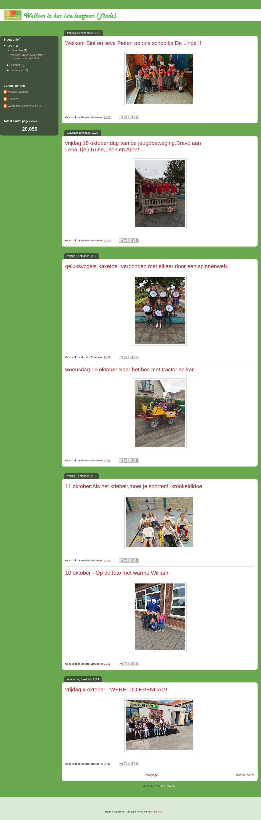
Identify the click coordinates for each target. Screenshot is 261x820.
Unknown (13, 98)
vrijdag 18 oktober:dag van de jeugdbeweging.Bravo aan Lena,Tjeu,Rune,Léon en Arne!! (133, 146)
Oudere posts (245, 775)
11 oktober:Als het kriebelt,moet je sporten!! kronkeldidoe (133, 486)
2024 (11, 45)
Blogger (158, 811)
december (17, 50)
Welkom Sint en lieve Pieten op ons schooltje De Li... (27, 56)
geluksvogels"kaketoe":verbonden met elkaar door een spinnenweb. (146, 266)
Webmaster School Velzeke (24, 105)
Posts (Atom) (168, 786)
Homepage (150, 775)
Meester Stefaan (18, 91)
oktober (16, 65)
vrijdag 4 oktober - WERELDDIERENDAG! (116, 689)
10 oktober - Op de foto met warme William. (117, 573)
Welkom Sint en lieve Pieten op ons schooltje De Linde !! (133, 43)
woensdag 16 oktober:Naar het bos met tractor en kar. (130, 369)
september (18, 70)
